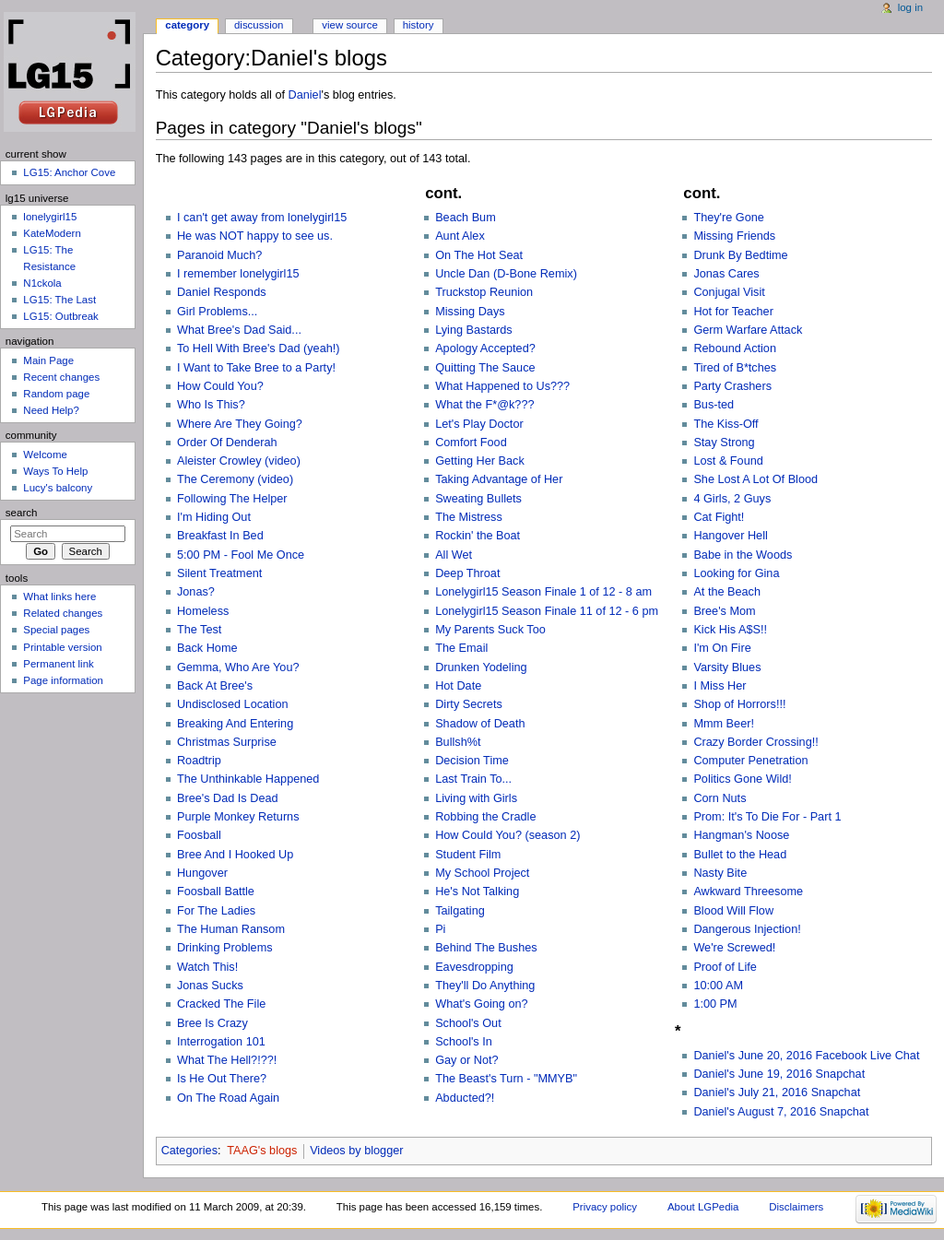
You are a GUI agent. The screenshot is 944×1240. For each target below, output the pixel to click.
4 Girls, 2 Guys (732, 498)
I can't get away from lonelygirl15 (262, 217)
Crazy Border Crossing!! (755, 742)
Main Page (48, 360)
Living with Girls (476, 798)
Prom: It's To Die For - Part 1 (767, 816)
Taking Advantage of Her (498, 479)
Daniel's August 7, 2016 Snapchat (780, 1111)
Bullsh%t (457, 742)
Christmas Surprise (227, 742)
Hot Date (458, 685)
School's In (463, 1041)
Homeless (203, 611)
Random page (56, 393)
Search (22, 512)
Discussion (258, 24)
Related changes (62, 613)
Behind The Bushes (486, 947)
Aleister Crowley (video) (239, 461)
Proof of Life (724, 967)
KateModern (51, 233)
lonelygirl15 (50, 216)
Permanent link (58, 663)
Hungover (202, 873)
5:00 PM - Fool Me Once (240, 555)
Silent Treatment (219, 573)
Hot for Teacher (733, 311)
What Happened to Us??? (502, 386)
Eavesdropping (474, 967)
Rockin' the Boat (477, 535)
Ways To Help (55, 471)
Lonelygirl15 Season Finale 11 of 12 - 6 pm (546, 611)
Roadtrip (199, 760)
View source (349, 24)
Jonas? (196, 591)
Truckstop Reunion (484, 292)
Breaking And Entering (235, 723)
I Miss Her (719, 685)
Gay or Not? (466, 1060)
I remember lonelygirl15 (238, 273)
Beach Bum (465, 217)
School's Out (468, 1023)
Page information (63, 680)
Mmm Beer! (723, 723)
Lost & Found (727, 461)
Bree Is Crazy (212, 1023)
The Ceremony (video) (235, 479)
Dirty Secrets (468, 704)
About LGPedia (702, 1206)
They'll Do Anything (485, 985)
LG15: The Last (59, 299)
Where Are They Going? (239, 424)
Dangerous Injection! (746, 929)
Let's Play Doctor (479, 424)
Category (187, 24)
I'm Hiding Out (214, 517)
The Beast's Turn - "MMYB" (506, 1078)
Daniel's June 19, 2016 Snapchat (779, 1074)
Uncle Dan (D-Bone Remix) (506, 273)
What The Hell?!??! (227, 1060)
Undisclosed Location (233, 704)
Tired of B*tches (734, 367)
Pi (440, 929)
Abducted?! (464, 1098)
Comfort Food (471, 442)
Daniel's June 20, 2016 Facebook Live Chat (806, 1055)
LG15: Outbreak (61, 316)
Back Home (207, 648)
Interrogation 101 (221, 1041)
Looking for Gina (736, 573)
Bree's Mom (724, 611)
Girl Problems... (217, 311)
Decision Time (472, 760)
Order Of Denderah (227, 442)
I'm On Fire (721, 648)
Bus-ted (713, 404)
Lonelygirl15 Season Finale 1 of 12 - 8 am (543, 591)
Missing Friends (734, 236)
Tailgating (460, 910)
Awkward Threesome (748, 891)
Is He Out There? (221, 1078)
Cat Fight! (718, 517)
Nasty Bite (720, 873)
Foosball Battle (215, 891)
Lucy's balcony (57, 487)
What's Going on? (481, 1004)
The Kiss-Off (725, 424)
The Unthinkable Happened (248, 779)
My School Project (482, 873)
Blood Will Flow (733, 910)
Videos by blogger (356, 1150)
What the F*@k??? (484, 404)
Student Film (468, 854)
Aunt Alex (460, 236)
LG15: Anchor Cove (69, 172)
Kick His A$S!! (730, 629)
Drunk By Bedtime (740, 255)
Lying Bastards (473, 330)
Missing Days (469, 311)
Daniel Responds (221, 292)
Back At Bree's (215, 685)
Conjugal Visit (728, 292)
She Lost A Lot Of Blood (755, 479)
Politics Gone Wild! (742, 779)
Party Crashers (732, 386)
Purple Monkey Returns (238, 816)
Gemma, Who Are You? (238, 667)
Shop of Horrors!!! (739, 704)
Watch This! (207, 967)
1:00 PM (715, 1004)
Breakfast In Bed (220, 535)
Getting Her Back (480, 461)
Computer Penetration (750, 760)
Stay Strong (723, 442)
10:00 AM (718, 985)
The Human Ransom (231, 929)
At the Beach (727, 591)
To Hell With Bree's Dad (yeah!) (258, 348)
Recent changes (61, 377)
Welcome (45, 454)
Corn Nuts (719, 798)
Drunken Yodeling (480, 667)
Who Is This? (211, 404)
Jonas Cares (726, 273)
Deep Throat (467, 573)
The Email (461, 648)
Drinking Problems (225, 947)
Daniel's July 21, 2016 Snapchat (776, 1092)
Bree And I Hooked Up (235, 854)
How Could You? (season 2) (507, 835)
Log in (910, 7)
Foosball (199, 835)
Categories (189, 1150)
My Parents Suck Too (490, 629)
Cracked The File (221, 1004)
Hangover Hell (730, 535)
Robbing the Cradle (485, 816)
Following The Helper (232, 498)
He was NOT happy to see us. (255, 236)
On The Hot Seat (479, 255)
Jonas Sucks (210, 985)
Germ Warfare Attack (747, 330)
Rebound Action (734, 348)
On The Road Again (228, 1098)
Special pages (56, 629)
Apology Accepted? (485, 348)
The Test (199, 629)
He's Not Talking (477, 891)
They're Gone (728, 217)
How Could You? (220, 386)
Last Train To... (473, 779)
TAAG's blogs (262, 1150)
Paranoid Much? (219, 255)
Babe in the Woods (742, 555)
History (418, 24)
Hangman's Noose (741, 835)
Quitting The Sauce (485, 367)
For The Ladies (216, 910)
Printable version (62, 647)
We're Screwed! (734, 947)
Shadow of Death (480, 723)
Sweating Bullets (478, 498)
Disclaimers (796, 1206)
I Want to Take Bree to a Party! (256, 367)
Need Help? (51, 410)
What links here (59, 596)
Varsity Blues (727, 667)
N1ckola (42, 283)
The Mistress (468, 517)
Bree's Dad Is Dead (227, 798)
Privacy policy (604, 1206)
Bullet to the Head (739, 854)
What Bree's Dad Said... (239, 330)
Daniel (305, 95)
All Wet (453, 555)
